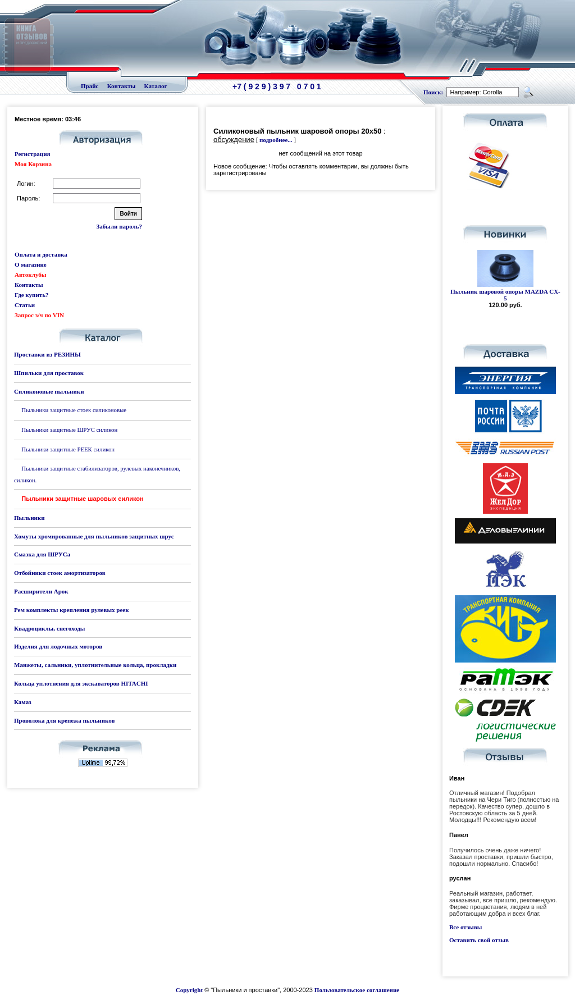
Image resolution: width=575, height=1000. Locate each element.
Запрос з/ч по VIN (39, 315)
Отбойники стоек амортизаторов (60, 572)
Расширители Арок (41, 591)
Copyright (189, 990)
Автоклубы (30, 274)
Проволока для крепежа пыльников (64, 720)
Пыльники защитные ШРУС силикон (69, 429)
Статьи (25, 305)
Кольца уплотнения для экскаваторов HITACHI (81, 683)
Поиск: (433, 92)
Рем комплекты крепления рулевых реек (71, 609)
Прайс (89, 86)
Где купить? (31, 294)
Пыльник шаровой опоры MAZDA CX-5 (505, 295)
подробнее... (276, 139)
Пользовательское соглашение (356, 990)
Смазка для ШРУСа (42, 554)
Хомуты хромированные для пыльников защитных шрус (94, 536)
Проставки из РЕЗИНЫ (47, 354)
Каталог (155, 86)
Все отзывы (465, 927)
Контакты (121, 86)
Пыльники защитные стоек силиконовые (73, 410)
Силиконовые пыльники (49, 391)
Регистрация (32, 153)
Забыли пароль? (119, 226)
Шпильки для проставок (49, 372)
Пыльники (29, 517)
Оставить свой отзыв (479, 940)
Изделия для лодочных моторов (58, 646)
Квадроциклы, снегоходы (49, 628)
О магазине (31, 264)
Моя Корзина (33, 164)
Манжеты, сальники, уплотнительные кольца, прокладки (95, 664)
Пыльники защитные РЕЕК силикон (68, 449)
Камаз (22, 701)
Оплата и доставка (41, 254)
